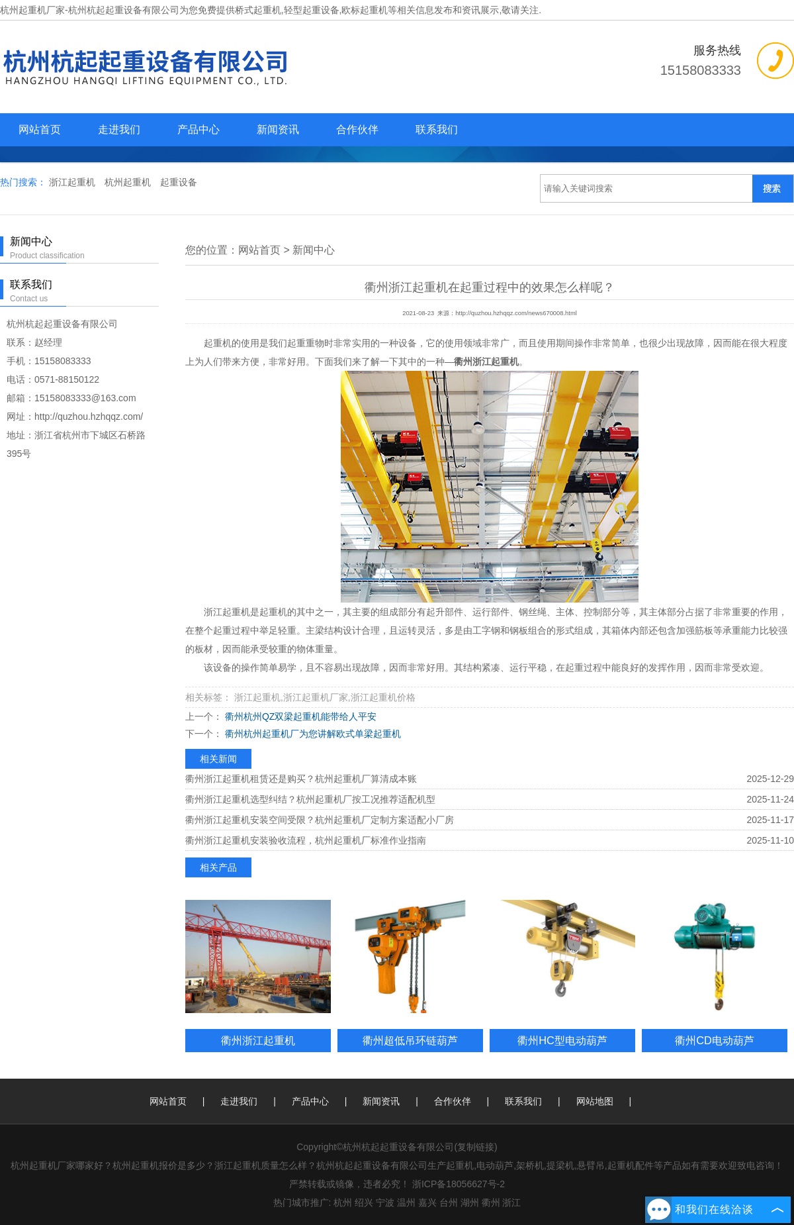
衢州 (491, 1202)
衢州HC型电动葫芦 (562, 1040)
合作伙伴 (357, 129)
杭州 (342, 1202)
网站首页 (40, 129)
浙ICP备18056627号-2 (458, 1184)
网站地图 (594, 1101)
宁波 (385, 1202)
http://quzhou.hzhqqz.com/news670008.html (515, 313)
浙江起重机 (73, 182)
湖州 (470, 1202)
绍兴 (364, 1202)
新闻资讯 (278, 129)
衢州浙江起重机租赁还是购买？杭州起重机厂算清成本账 (301, 778)
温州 (406, 1202)
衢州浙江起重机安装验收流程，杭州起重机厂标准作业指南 (305, 840)
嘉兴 (427, 1202)
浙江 (511, 1202)
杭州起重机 (129, 182)
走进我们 (119, 129)
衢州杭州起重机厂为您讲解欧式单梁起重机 (311, 733)
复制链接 (475, 1147)
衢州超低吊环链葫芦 (410, 1040)
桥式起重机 (258, 10)
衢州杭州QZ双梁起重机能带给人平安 (299, 716)
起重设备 (178, 182)
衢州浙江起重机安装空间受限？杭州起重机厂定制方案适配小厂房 (319, 819)
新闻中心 (313, 250)
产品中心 (198, 129)
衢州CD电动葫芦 (714, 1040)
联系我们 (437, 129)
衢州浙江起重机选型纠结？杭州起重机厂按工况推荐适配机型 (310, 799)
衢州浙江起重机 (258, 1040)
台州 (448, 1202)
